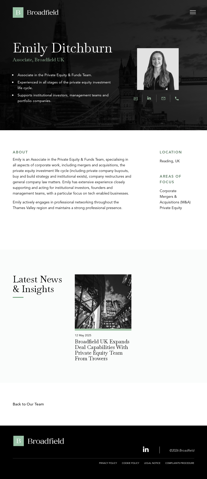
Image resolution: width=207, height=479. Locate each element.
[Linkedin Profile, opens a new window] (146, 450)
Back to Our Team (28, 404)
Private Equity (171, 208)
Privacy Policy (108, 463)
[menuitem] (108, 465)
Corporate (168, 191)
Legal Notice (152, 463)
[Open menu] (193, 13)
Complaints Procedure (179, 463)
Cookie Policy (130, 463)
